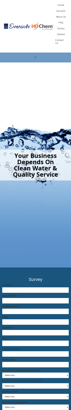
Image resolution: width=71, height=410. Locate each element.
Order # (6, 338)
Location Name (9, 296)
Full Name (7, 285)
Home (61, 5)
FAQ (61, 22)
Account (61, 11)
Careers (61, 34)
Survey (61, 28)
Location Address (10, 306)
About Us (61, 16)
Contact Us (59, 41)
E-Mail (5, 317)
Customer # (7, 328)
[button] (35, 57)
